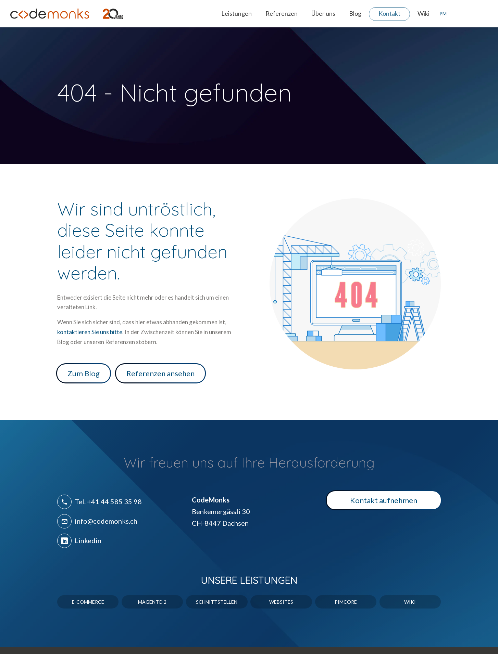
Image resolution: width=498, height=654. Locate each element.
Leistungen (236, 13)
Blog (355, 13)
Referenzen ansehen (160, 373)
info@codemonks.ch (97, 521)
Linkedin (79, 540)
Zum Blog (83, 373)
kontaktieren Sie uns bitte (89, 332)
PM (441, 13)
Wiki (423, 13)
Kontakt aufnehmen (383, 500)
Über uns (323, 13)
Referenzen (281, 13)
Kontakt (389, 13)
